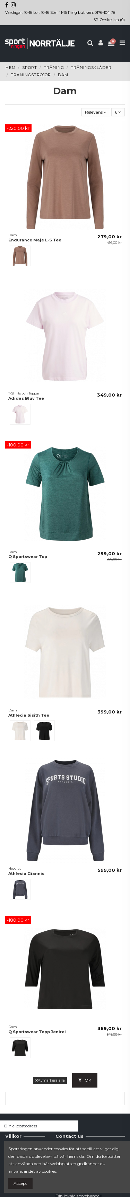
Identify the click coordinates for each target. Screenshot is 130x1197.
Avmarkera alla (50, 1080)
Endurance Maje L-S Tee (34, 240)
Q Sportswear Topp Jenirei (37, 1031)
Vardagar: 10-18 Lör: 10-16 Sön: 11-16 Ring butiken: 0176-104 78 (60, 12)
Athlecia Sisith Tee (28, 715)
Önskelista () (109, 19)
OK (84, 1080)
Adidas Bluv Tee (26, 398)
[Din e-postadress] (33, 1126)
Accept (20, 1183)
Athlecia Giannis (26, 873)
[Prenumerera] (72, 1126)
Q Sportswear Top (27, 556)
